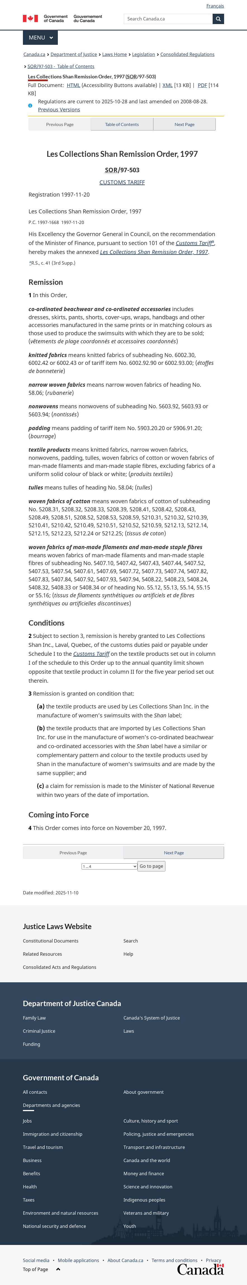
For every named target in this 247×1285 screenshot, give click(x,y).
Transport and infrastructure (154, 1147)
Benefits (31, 1173)
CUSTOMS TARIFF (122, 182)
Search (131, 941)
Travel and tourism (43, 1147)
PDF (202, 85)
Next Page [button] (184, 124)
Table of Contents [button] (122, 124)
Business (32, 1160)
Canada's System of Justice (152, 1018)
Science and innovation (148, 1187)
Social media (36, 1260)
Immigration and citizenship (52, 1134)
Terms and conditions (175, 1260)
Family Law (34, 1018)
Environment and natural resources (60, 1213)
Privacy (213, 1260)
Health (30, 1187)
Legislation (143, 54)
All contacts (35, 1092)
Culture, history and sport (151, 1121)
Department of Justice (74, 54)
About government (144, 1092)
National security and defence (54, 1226)
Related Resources (42, 954)
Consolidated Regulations (187, 54)
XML (168, 85)
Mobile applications (78, 1260)
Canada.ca (34, 54)
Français (215, 6)
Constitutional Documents (51, 941)
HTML (73, 85)
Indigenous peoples (144, 1200)
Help (128, 954)
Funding (31, 1044)
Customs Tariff (194, 243)
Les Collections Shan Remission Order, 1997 (154, 252)
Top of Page (42, 1269)
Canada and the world (147, 1160)
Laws (129, 1031)
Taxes (29, 1200)
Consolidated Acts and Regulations (59, 967)
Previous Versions (59, 109)
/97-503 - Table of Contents (61, 66)
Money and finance (144, 1173)
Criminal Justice (39, 1031)
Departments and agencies (51, 1105)
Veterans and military (146, 1213)
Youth (130, 1226)
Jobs (27, 1121)
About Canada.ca (125, 1260)
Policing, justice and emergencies (159, 1134)
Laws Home (114, 54)
